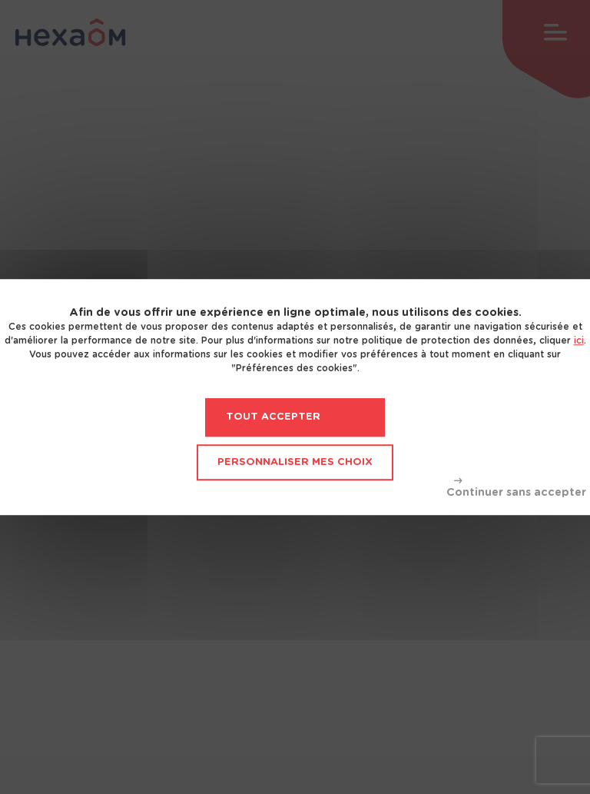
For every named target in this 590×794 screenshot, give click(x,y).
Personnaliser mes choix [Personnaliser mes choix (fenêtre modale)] (295, 462)
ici (579, 340)
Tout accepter (273, 417)
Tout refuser (516, 488)
